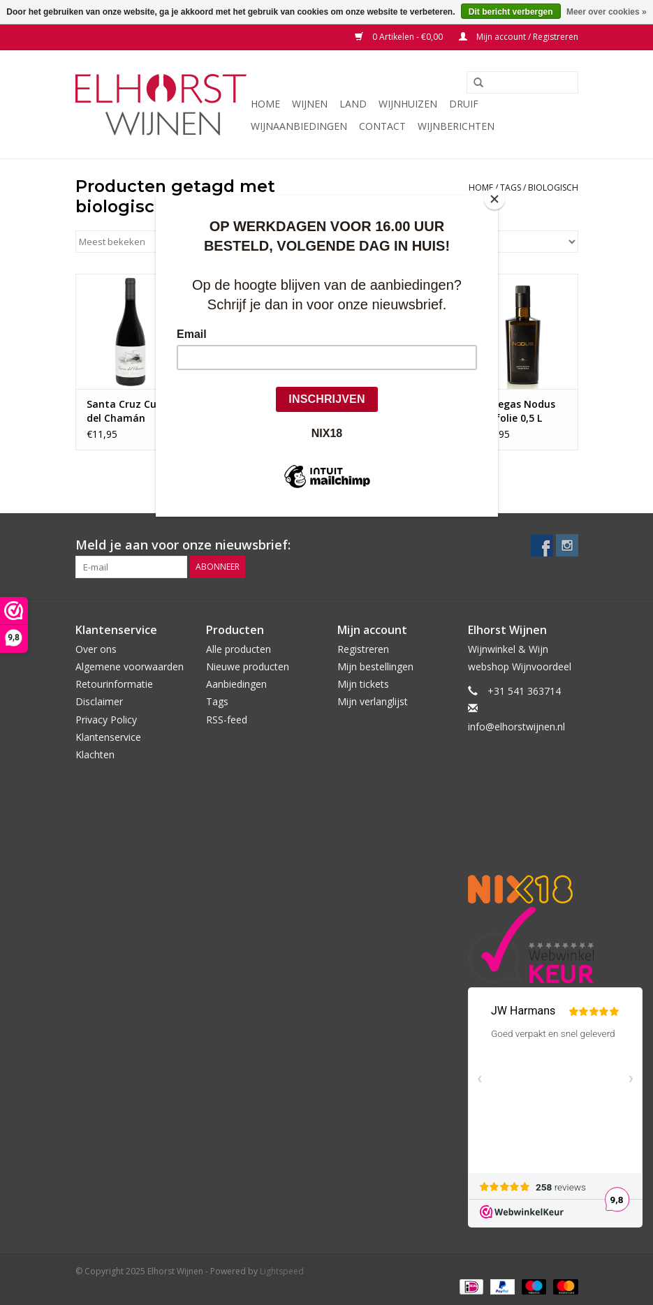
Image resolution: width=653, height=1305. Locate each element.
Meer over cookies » (606, 12)
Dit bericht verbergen (511, 12)
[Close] (494, 199)
